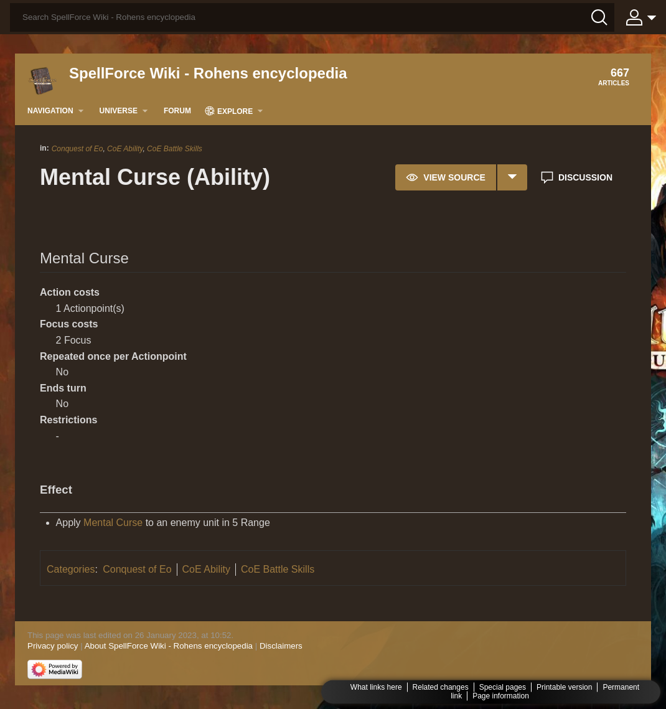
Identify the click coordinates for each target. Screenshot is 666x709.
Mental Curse (113, 522)
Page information (500, 696)
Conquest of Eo (77, 148)
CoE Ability (125, 148)
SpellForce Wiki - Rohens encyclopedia (208, 73)
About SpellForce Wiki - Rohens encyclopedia (169, 645)
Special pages (502, 687)
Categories (71, 569)
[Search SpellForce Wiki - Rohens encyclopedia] (312, 17)
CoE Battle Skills (174, 148)
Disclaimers (281, 645)
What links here (376, 687)
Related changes (441, 687)
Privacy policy (52, 645)
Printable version (564, 687)
